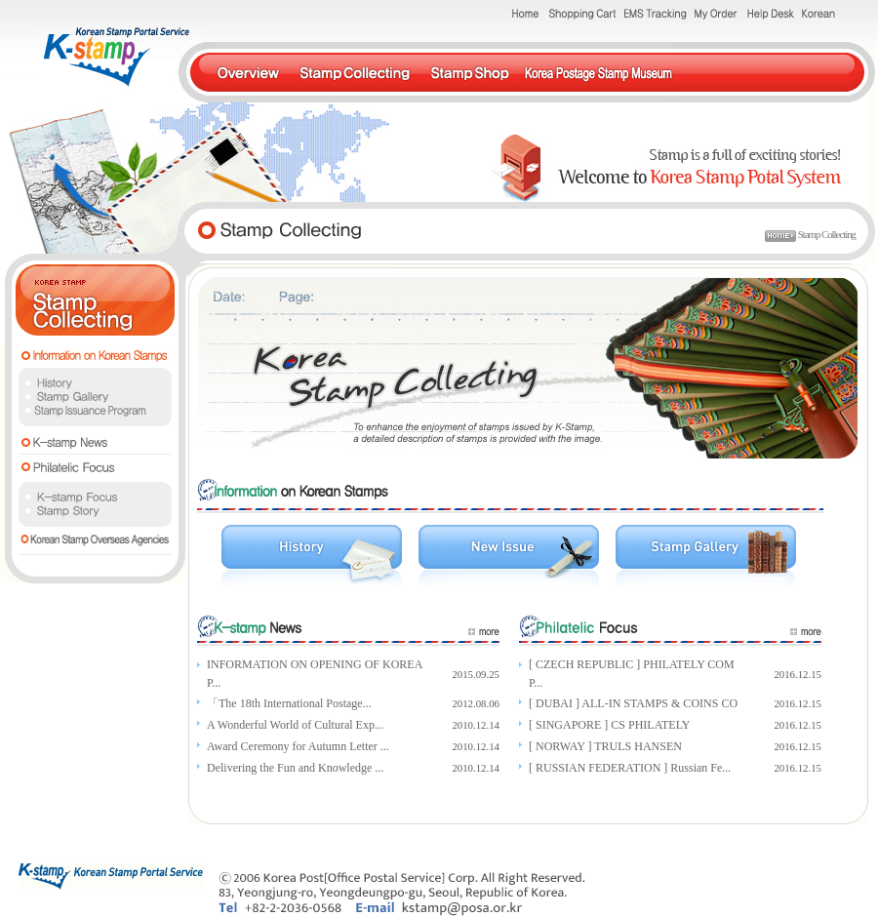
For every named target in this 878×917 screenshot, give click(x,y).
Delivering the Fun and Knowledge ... (295, 768)
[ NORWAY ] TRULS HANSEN (605, 746)
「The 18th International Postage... (289, 703)
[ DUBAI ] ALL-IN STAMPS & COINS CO (633, 703)
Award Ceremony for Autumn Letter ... (298, 746)
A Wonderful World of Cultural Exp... (295, 725)
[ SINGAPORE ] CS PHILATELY (609, 725)
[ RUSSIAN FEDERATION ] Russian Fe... (630, 768)
